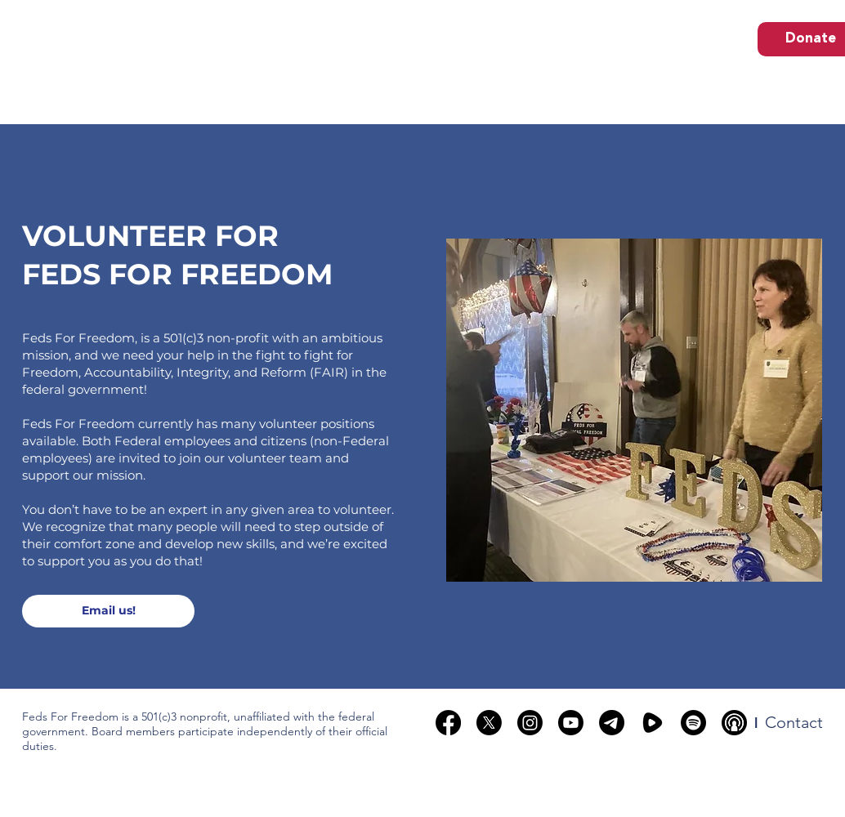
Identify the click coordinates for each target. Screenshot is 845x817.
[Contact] (794, 722)
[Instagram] (530, 722)
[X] (489, 722)
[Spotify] (693, 722)
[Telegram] (611, 722)
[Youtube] (570, 722)
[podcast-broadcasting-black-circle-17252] (734, 722)
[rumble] (652, 722)
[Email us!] (108, 611)
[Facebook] (448, 722)
